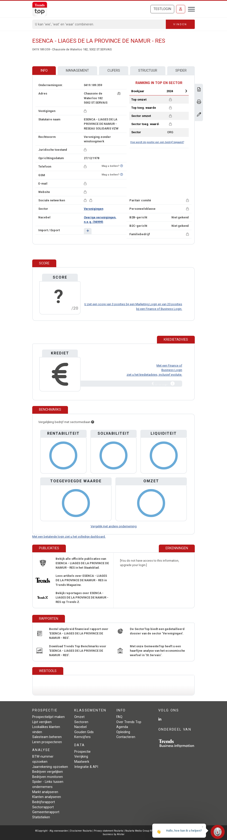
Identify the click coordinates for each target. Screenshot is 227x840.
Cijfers (113, 71)
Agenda (122, 727)
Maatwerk (81, 762)
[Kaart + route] (119, 93)
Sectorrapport (43, 807)
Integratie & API (86, 767)
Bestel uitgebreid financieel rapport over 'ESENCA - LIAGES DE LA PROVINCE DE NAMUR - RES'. (78, 633)
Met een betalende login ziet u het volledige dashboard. (69, 536)
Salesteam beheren (47, 737)
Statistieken (41, 817)
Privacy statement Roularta (108, 831)
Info (44, 71)
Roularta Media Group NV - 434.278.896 (147, 831)
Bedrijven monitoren (47, 777)
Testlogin (162, 9)
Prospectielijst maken (48, 717)
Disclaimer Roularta (81, 831)
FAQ (119, 717)
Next (186, 91)
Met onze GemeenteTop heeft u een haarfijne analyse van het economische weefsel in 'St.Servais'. (157, 650)
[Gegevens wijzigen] (199, 115)
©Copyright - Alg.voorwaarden (51, 831)
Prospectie (82, 752)
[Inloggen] (180, 9)
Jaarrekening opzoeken (50, 767)
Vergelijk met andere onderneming (114, 526)
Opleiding (123, 732)
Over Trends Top (128, 722)
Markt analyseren (45, 792)
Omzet (79, 717)
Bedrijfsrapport (43, 802)
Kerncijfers (82, 737)
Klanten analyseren (46, 797)
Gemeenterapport (45, 812)
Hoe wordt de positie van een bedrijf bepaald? (157, 142)
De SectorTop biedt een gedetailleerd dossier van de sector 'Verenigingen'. (157, 631)
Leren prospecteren (47, 742)
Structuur (147, 71)
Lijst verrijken (42, 722)
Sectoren (81, 722)
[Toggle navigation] (190, 8)
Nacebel (80, 727)
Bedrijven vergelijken (47, 772)
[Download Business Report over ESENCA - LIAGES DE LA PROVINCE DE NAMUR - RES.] (199, 90)
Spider (181, 71)
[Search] (99, 24)
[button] (88, 231)
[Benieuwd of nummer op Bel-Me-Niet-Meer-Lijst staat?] (121, 166)
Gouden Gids (84, 732)
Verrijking (81, 757)
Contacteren (125, 737)
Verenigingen (93, 208)
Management (77, 71)
